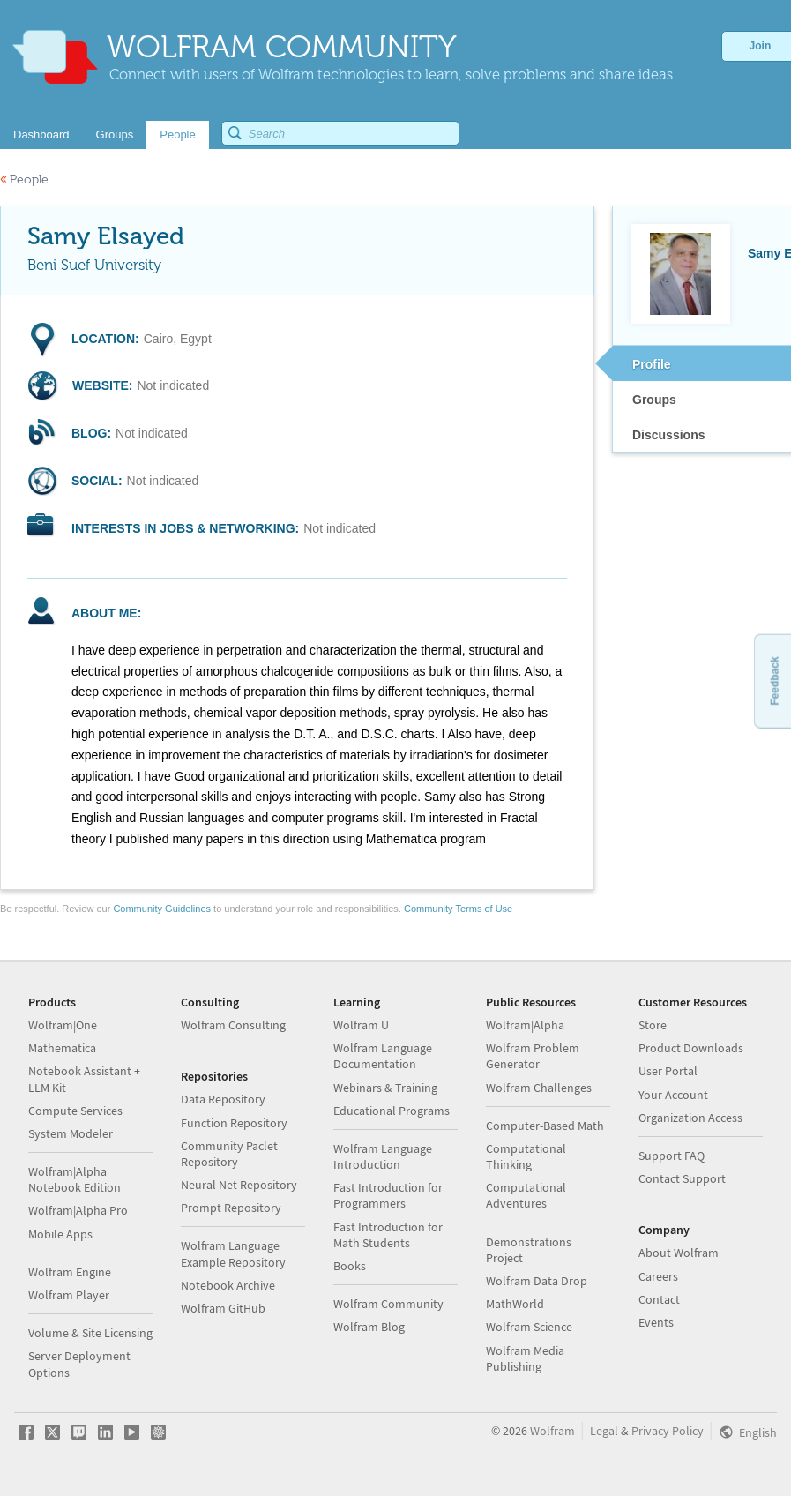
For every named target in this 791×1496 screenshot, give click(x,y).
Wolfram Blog (369, 1327)
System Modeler (70, 1133)
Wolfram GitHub (223, 1308)
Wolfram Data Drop (536, 1281)
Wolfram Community (388, 1304)
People (24, 179)
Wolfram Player (68, 1295)
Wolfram (552, 1431)
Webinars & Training (385, 1088)
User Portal (668, 1071)
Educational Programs (391, 1110)
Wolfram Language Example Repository (233, 1253)
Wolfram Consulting (233, 1025)
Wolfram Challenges (539, 1088)
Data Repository (223, 1099)
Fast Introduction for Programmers (388, 1195)
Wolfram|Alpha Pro (78, 1210)
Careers (658, 1276)
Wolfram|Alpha (525, 1025)
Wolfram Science (529, 1327)
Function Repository (234, 1123)
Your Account (673, 1095)
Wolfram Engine (69, 1272)
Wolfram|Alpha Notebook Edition (74, 1179)
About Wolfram (678, 1252)
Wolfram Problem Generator (532, 1056)
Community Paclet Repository (229, 1154)
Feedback (774, 680)
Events (656, 1322)
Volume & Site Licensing (90, 1333)
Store (652, 1025)
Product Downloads (690, 1048)
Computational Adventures (526, 1195)
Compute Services (75, 1110)
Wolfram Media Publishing (525, 1358)
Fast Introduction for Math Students (388, 1235)
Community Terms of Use (458, 908)
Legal (604, 1431)
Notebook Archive (228, 1285)
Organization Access (690, 1118)
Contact (659, 1299)
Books (349, 1266)
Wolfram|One (62, 1025)
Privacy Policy (667, 1431)
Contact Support (682, 1178)
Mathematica (62, 1048)
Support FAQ (671, 1155)
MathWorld (515, 1304)
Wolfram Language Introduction (382, 1156)
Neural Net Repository (239, 1185)
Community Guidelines (162, 908)
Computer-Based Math (545, 1125)
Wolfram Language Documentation (382, 1056)
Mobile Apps (60, 1234)
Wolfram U (361, 1025)
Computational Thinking (526, 1156)
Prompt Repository (231, 1208)
